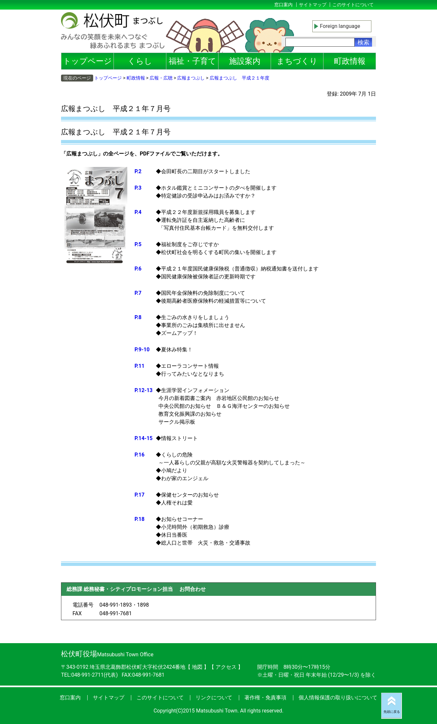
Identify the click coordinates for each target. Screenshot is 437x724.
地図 (197, 667)
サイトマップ (312, 4)
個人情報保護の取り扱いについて (338, 697)
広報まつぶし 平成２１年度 (239, 78)
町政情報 (349, 61)
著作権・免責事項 (265, 697)
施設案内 (244, 61)
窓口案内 (283, 4)
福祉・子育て (192, 61)
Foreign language (340, 26)
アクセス (227, 667)
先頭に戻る (392, 711)
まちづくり (297, 61)
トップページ (87, 61)
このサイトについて (353, 4)
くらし (140, 61)
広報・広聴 (161, 78)
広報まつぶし (191, 78)
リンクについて (214, 697)
